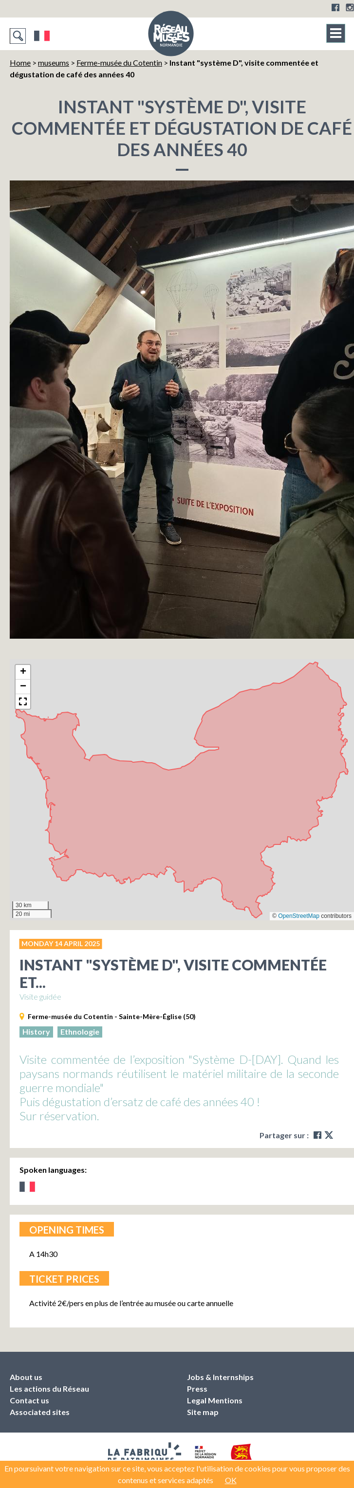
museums (53, 62)
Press (197, 1388)
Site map (203, 1411)
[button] (23, 672)
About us (26, 1376)
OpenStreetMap (298, 916)
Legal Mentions (214, 1400)
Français (42, 36)
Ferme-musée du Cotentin (119, 62)
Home (20, 62)
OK (231, 1480)
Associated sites (40, 1411)
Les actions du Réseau (49, 1388)
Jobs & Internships (220, 1376)
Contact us (29, 1400)
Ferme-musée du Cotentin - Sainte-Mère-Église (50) (112, 1016)
